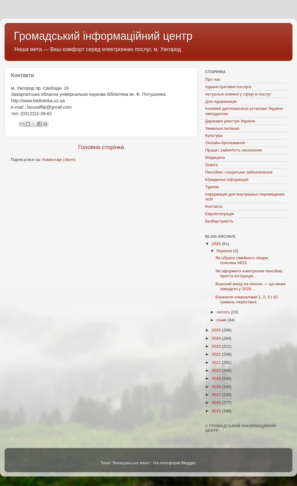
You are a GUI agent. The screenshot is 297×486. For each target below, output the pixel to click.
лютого (223, 312)
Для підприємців (221, 101)
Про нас (212, 79)
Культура (213, 135)
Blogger (188, 463)
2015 (217, 411)
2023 (217, 346)
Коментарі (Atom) (58, 159)
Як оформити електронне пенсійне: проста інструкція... (249, 273)
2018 (217, 386)
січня (221, 320)
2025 (217, 330)
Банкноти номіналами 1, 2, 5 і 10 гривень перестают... (247, 299)
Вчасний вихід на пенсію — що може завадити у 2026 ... (251, 286)
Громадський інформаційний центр (103, 36)
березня (224, 251)
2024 (217, 338)
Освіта (211, 165)
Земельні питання (222, 128)
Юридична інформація (226, 179)
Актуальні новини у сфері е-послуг (238, 94)
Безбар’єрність (219, 221)
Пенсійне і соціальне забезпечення (239, 172)
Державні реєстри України (230, 121)
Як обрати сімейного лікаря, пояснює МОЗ (242, 260)
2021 (217, 362)
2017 (217, 394)
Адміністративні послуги (228, 86)
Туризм (212, 187)
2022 (217, 354)
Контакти (213, 206)
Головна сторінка (101, 147)
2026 (217, 243)
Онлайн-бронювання (225, 142)
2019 (217, 378)
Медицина (215, 157)
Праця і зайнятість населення (233, 150)
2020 (217, 370)
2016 (217, 402)
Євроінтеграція (219, 213)
